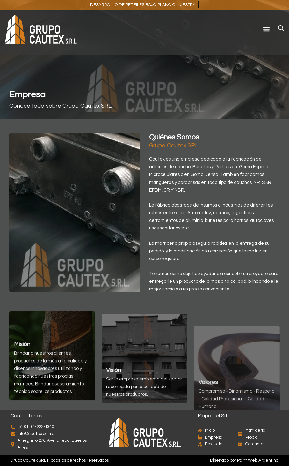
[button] (266, 29)
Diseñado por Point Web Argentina (244, 460)
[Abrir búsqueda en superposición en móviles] (281, 28)
